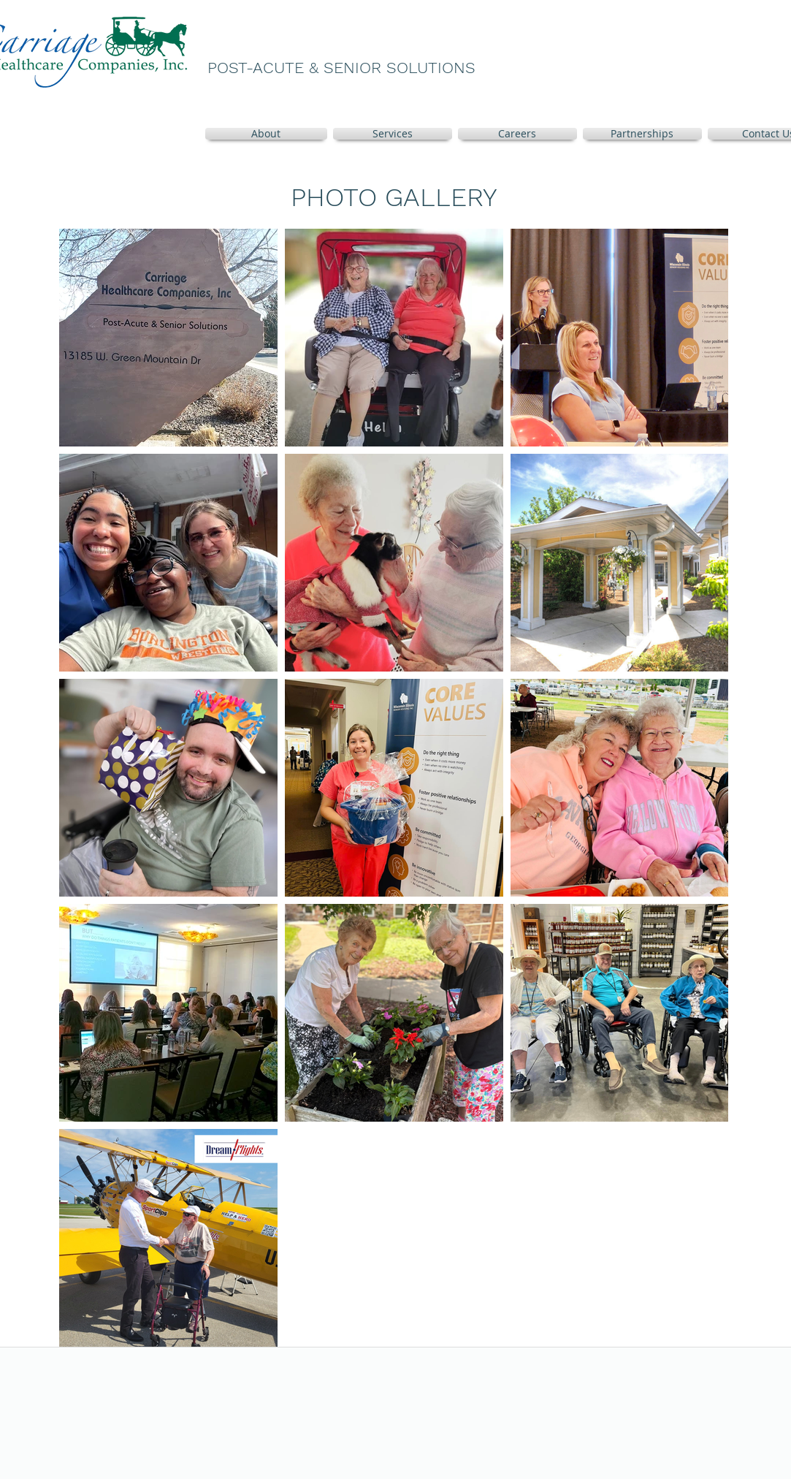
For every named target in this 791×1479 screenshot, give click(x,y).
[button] (392, 134)
